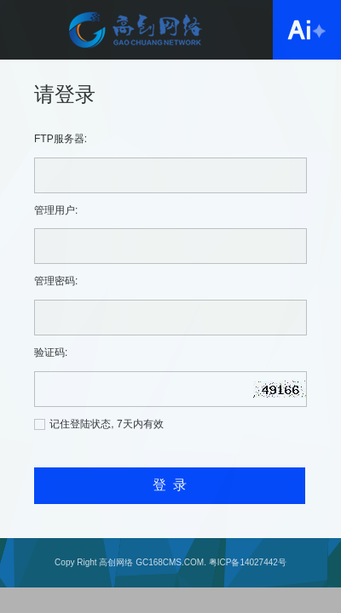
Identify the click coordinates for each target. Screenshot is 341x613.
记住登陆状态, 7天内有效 (106, 424)
